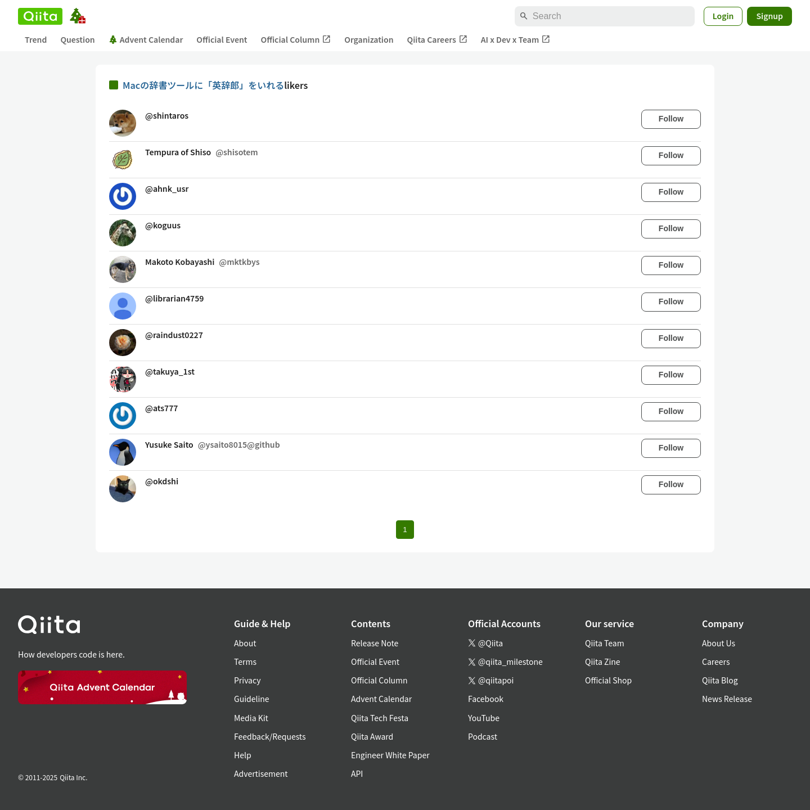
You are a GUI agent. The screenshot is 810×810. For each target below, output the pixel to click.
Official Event (221, 39)
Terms (245, 661)
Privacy (247, 680)
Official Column (296, 40)
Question (77, 39)
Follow (671, 118)
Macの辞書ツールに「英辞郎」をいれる (203, 85)
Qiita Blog (720, 680)
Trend (36, 39)
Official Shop (608, 680)
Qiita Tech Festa (379, 717)
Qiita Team (604, 643)
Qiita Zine (602, 661)
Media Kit (251, 717)
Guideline (251, 698)
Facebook (485, 698)
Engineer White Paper (390, 754)
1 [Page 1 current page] (405, 529)
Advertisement (261, 773)
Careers (716, 661)
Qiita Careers (437, 40)
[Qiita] (40, 16)
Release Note (374, 643)
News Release (727, 698)
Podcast (482, 736)
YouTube (484, 717)
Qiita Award (372, 736)
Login (723, 15)
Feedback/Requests (270, 736)
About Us (718, 643)
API (357, 773)
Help (242, 754)
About (245, 643)
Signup (769, 15)
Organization (368, 39)
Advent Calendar (146, 39)
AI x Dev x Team (516, 40)
